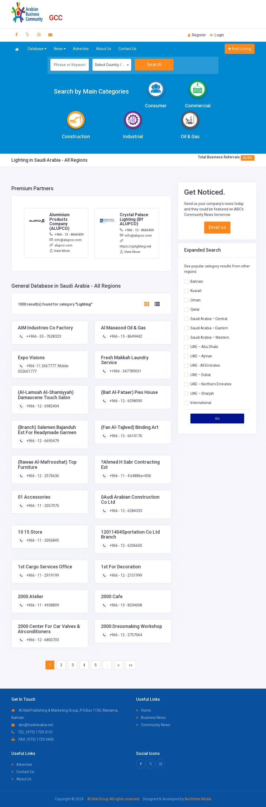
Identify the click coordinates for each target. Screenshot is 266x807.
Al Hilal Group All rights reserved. (114, 799)
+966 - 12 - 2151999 (125, 575)
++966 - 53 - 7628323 (43, 336)
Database (37, 49)
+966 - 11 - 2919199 (42, 575)
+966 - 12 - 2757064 (125, 635)
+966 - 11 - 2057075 (42, 506)
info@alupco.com (65, 240)
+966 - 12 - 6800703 (42, 640)
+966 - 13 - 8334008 (125, 605)
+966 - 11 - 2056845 (42, 540)
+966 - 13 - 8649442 (125, 336)
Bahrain (196, 281)
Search (154, 64)
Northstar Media (197, 799)
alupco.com (60, 245)
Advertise (81, 49)
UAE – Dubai (200, 375)
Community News (153, 725)
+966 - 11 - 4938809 (42, 605)
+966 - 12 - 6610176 (125, 436)
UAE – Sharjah (202, 393)
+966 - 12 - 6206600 (125, 545)
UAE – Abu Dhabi (204, 347)
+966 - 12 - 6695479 (42, 441)
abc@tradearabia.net (32, 725)
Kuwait (196, 291)
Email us (217, 227)
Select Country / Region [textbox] (113, 65)
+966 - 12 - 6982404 (42, 406)
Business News (151, 718)
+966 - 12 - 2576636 (42, 476)
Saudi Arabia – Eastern (209, 328)
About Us (103, 49)
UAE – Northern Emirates (210, 384)
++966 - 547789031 (125, 371)
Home (143, 710)
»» (130, 665)
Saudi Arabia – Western (209, 337)
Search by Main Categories (91, 91)
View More (59, 251)
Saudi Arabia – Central (208, 319)
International (200, 403)
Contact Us (127, 49)
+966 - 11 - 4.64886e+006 (130, 476)
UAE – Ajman (201, 356)
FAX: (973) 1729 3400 (32, 739)
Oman (195, 300)
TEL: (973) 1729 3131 (32, 732)
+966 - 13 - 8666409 (66, 234)
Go (217, 418)
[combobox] (111, 65)
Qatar (195, 309)
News (60, 49)
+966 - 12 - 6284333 (125, 511)
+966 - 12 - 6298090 (125, 401)
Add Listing (239, 49)
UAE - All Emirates (205, 365)
